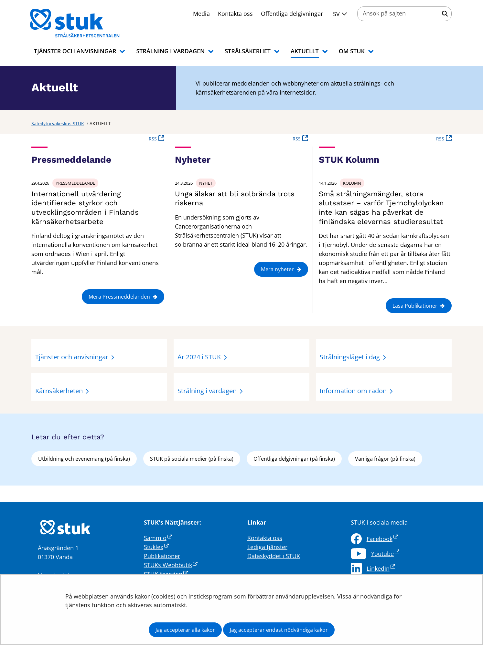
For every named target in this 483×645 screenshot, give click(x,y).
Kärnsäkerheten (59, 390)
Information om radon (353, 390)
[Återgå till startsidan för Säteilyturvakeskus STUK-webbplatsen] (83, 23)
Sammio (158, 538)
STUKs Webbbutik (171, 565)
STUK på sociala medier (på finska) (191, 458)
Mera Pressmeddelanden (123, 296)
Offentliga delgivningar (292, 13)
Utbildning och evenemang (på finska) (84, 458)
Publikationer (162, 556)
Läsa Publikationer (418, 305)
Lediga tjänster (267, 547)
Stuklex (156, 547)
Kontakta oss (235, 13)
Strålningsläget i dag (350, 357)
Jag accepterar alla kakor (185, 629)
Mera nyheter (281, 269)
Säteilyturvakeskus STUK (57, 123)
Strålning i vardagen (207, 390)
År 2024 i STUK (199, 357)
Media (201, 13)
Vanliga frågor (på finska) (385, 458)
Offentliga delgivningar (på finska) (294, 458)
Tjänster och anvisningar (71, 357)
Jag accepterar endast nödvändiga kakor (279, 629)
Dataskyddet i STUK (273, 556)
